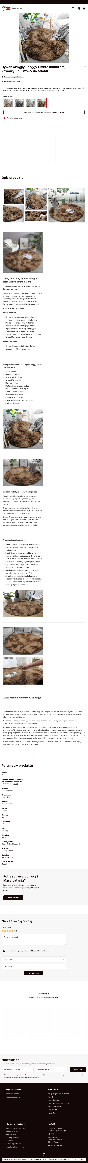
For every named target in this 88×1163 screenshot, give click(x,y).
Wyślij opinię (34, 973)
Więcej (16, 784)
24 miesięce (6, 797)
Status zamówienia (12, 1094)
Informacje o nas (12, 1131)
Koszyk (50, 1097)
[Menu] (84, 8)
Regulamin (9, 1141)
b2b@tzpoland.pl (34, 1159)
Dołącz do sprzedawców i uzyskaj (44, 112)
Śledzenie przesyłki (13, 1097)
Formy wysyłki (11, 1134)
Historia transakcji (54, 1107)
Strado (4, 775)
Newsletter (10, 1060)
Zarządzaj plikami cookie (15, 1147)
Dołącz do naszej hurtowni (15, 1128)
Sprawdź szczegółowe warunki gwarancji (44, 997)
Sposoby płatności (12, 1137)
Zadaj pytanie (13, 898)
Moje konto (53, 1089)
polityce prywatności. (32, 1077)
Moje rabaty (52, 1110)
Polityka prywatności (13, 1144)
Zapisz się (78, 1069)
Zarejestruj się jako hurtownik (58, 1094)
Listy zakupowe (53, 1100)
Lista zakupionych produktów (58, 1103)
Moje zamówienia (13, 1089)
